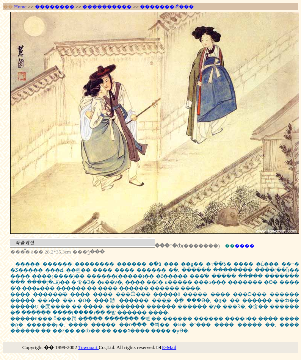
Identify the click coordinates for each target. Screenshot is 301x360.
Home (20, 6)
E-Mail (169, 347)
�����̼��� (54, 6)
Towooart (88, 347)
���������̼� (107, 6)
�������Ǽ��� (167, 6)
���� (244, 246)
